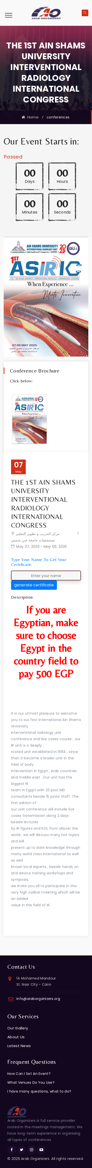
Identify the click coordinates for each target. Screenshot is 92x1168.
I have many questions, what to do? (39, 1091)
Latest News (19, 1045)
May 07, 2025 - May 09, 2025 (41, 546)
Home (30, 117)
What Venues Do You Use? (30, 1082)
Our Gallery (17, 1028)
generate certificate (34, 585)
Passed (13, 156)
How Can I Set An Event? (29, 1073)
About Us (16, 1036)
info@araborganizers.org (38, 998)
